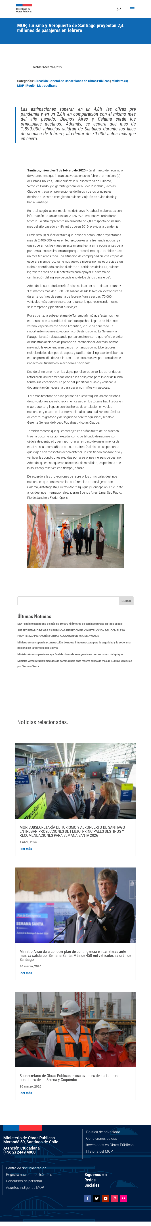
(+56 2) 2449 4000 (19, 1152)
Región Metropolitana (41, 85)
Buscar (126, 601)
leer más (26, 849)
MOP (20, 85)
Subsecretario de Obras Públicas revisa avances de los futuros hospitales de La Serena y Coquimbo (68, 1077)
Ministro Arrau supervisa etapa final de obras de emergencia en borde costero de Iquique (70, 654)
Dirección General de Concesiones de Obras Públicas (71, 81)
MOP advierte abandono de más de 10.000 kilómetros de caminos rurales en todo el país (69, 623)
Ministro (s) (120, 81)
